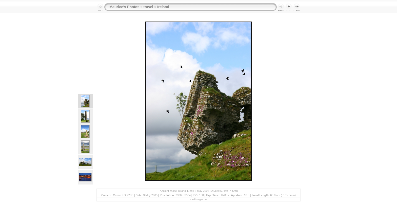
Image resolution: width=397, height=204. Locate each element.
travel (148, 7)
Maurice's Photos (124, 7)
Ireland (163, 7)
